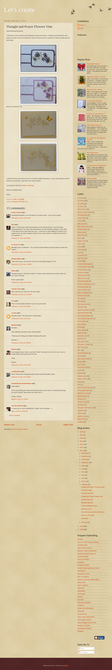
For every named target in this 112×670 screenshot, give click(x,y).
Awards (79, 221)
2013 (81, 444)
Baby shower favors (83, 226)
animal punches (82, 215)
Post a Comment (14, 415)
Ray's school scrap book (85, 387)
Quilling (79, 373)
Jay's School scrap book (85, 318)
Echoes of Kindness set (85, 284)
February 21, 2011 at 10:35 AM (21, 252)
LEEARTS (80, 588)
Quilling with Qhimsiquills (85, 608)
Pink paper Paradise (84, 602)
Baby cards (81, 224)
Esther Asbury (16, 212)
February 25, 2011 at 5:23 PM (21, 377)
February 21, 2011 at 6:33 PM (21, 306)
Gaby (13, 271)
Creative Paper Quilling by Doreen (88, 568)
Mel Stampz (81, 594)
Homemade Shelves (84, 316)
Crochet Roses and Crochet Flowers (93, 512)
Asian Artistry (81, 218)
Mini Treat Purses (92, 153)
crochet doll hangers (84, 264)
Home (39, 425)
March (83, 481)
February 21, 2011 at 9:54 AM (21, 238)
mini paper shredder (84, 344)
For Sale (80, 298)
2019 (81, 432)
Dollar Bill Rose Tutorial (94, 89)
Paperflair (80, 600)
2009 (81, 529)
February (84, 484)
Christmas (80, 249)
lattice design (81, 330)
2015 (81, 438)
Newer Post (9, 425)
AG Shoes (80, 206)
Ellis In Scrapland (83, 576)
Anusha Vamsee (17, 406)
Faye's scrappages (83, 292)
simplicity (80, 631)
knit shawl (80, 324)
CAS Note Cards (86, 490)
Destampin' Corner (83, 574)
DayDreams (81, 571)
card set (80, 244)
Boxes (79, 238)
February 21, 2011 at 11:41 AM (21, 282)
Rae (12, 224)
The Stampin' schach (84, 620)
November (85, 456)
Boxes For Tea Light (87, 515)
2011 (81, 450)
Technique (80, 405)
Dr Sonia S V (15, 244)
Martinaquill (81, 591)
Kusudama (84, 518)
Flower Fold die (82, 295)
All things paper (82, 545)
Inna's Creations (82, 585)
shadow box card (82, 393)
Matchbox (80, 338)
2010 (81, 526)
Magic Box (80, 333)
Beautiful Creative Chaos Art (86, 554)
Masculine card (82, 336)
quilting (79, 382)
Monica (13, 349)
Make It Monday (28, 185)
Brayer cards (81, 241)
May (83, 475)
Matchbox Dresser (87, 502)
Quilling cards (81, 376)
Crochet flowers (82, 270)
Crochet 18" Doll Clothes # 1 (96, 114)
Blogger (66, 665)
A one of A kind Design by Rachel (88, 542)
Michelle (14, 325)
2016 (81, 435)
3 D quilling (81, 203)
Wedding (80, 422)
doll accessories (82, 275)
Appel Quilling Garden (84, 548)
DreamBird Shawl (83, 281)
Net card (80, 356)
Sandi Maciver (82, 614)
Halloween (80, 307)
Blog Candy (81, 235)
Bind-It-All (80, 232)
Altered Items (81, 209)
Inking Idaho (81, 582)
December (85, 453)
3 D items (80, 201)
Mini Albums (81, 341)
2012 (81, 447)
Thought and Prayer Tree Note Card (92, 487)
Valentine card (82, 416)
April (83, 478)
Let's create (19, 9)
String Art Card (82, 402)
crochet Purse (81, 272)
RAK (78, 384)
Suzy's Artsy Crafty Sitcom (86, 617)
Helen (82, 28)
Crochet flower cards (84, 267)
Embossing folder (83, 287)
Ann (12, 301)
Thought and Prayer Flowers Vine (92, 496)
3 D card (80, 198)
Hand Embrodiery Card (84, 310)
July (82, 469)
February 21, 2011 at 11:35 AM (21, 264)
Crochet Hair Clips (87, 499)
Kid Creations (81, 321)
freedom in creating (83, 625)
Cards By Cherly (82, 556)
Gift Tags (80, 301)
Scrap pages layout (83, 390)
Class (79, 252)
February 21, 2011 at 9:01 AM (21, 218)
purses (79, 370)
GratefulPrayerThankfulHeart (21, 383)
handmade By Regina (84, 628)
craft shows (81, 258)
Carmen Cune (16, 289)
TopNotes (80, 410)
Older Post (68, 425)
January (84, 522)
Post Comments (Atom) (20, 429)
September (85, 462)
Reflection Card (86, 509)
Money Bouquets (82, 353)
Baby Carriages (92, 178)
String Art (80, 399)
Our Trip (80, 364)
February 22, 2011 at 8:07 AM (21, 365)
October (84, 459)
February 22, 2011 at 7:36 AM (21, 343)
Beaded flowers (82, 229)
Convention (81, 255)
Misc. (79, 350)
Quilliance (80, 605)
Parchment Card (82, 367)
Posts (81, 648)
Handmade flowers (83, 313)
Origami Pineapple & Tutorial (96, 77)
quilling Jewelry (82, 379)
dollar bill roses (82, 278)
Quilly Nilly (80, 611)
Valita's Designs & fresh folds (86, 622)
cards (79, 247)
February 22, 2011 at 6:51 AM (21, 318)
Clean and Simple (83, 559)
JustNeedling (16, 371)
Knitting (79, 327)
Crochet (80, 261)
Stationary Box (82, 396)
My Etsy (80, 539)
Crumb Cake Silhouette (94, 101)
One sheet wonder (83, 359)
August (83, 466)
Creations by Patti (83, 565)
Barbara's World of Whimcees (87, 551)
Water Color (81, 419)
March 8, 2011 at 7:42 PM (19, 399)
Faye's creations (82, 290)
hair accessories (82, 304)
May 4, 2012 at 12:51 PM (19, 411)
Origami (80, 362)
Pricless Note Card (87, 493)
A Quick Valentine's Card (89, 506)
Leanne (14, 313)
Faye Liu (82, 25)
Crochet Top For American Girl (96, 165)
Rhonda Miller (16, 259)
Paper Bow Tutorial (93, 64)
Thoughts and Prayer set (19, 201)
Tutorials (80, 413)
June (83, 472)
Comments (83, 652)
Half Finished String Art (94, 125)
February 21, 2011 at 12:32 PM (21, 294)
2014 (81, 441)
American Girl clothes (84, 212)
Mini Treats (81, 347)
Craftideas (80, 562)
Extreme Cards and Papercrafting (88, 579)
